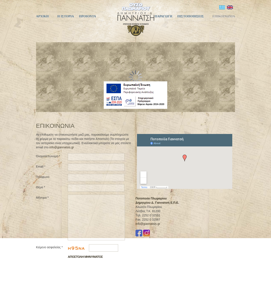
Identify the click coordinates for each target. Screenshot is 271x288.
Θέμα (40, 187)
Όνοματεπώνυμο (48, 156)
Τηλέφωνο (42, 177)
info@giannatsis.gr (61, 147)
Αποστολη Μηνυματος (85, 256)
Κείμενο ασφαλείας (49, 247)
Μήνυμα (42, 197)
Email (40, 166)
